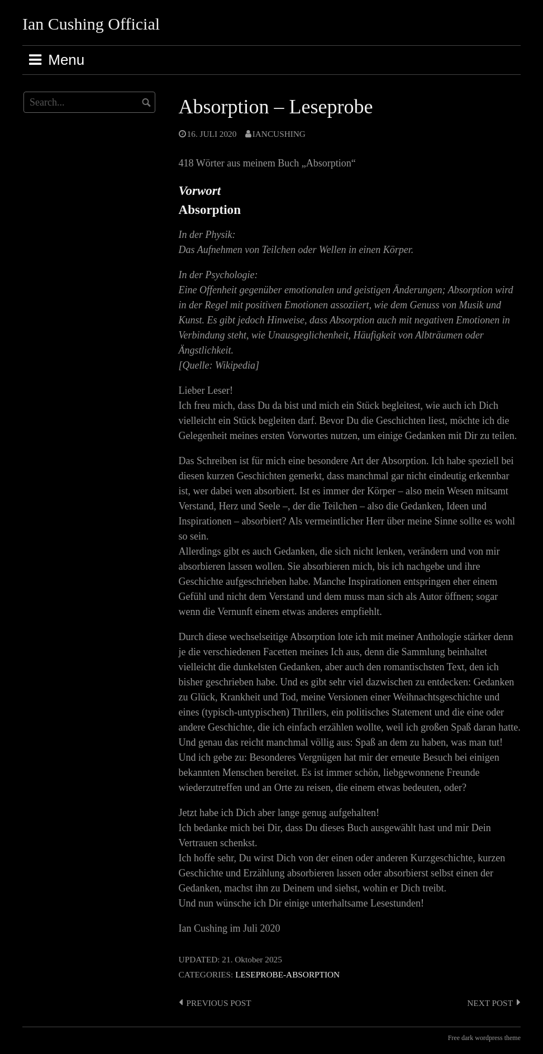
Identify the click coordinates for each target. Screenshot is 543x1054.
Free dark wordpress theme (484, 1038)
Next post (490, 1003)
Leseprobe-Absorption (287, 974)
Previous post (219, 1003)
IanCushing (279, 134)
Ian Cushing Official (91, 24)
